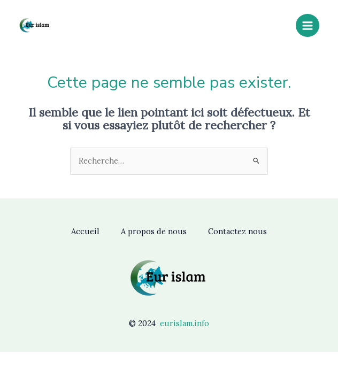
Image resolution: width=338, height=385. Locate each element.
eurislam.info (184, 323)
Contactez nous (237, 231)
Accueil (85, 231)
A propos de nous (154, 231)
